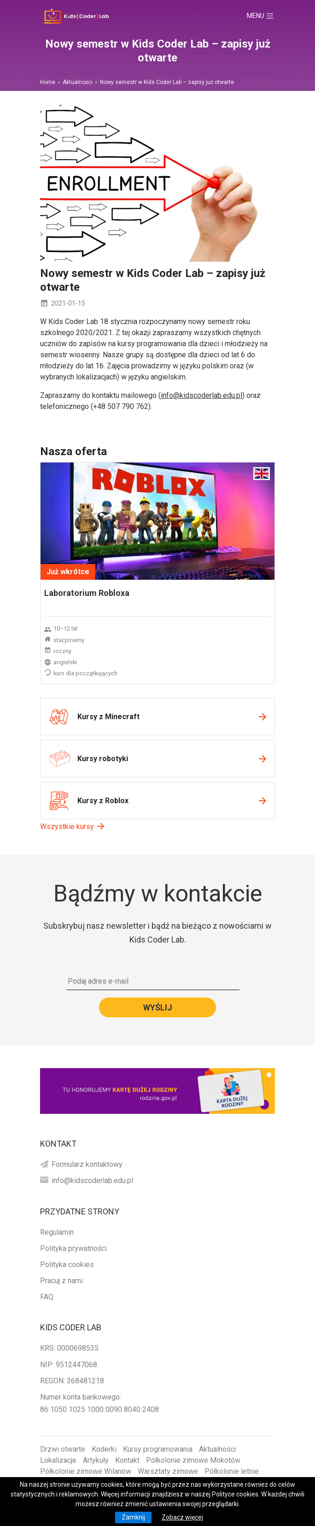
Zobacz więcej (182, 1517)
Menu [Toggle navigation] (264, 16)
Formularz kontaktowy (87, 1164)
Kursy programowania (157, 1449)
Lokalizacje (58, 1460)
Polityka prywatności (73, 1248)
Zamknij (133, 1517)
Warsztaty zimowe (168, 1471)
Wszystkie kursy (67, 826)
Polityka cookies (67, 1264)
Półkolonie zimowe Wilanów (85, 1471)
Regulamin (57, 1232)
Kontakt (127, 1460)
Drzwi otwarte (62, 1449)
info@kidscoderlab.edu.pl (201, 395)
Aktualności (217, 1449)
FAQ (46, 1296)
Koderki (104, 1449)
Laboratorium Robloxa (86, 593)
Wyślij (157, 1007)
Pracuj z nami (61, 1280)
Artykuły (96, 1460)
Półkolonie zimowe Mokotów (193, 1460)
